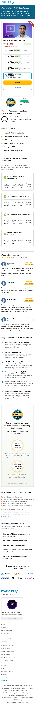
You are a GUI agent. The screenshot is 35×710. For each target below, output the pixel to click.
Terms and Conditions (7, 638)
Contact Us (4, 678)
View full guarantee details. (20, 483)
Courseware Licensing (7, 645)
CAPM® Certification (7, 660)
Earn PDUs (4, 665)
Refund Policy (5, 636)
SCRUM (3, 668)
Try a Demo (17, 87)
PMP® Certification (6, 654)
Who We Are (4, 627)
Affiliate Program (6, 648)
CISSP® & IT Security (7, 671)
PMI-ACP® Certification (8, 657)
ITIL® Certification (6, 663)
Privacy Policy (5, 633)
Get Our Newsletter (6, 630)
